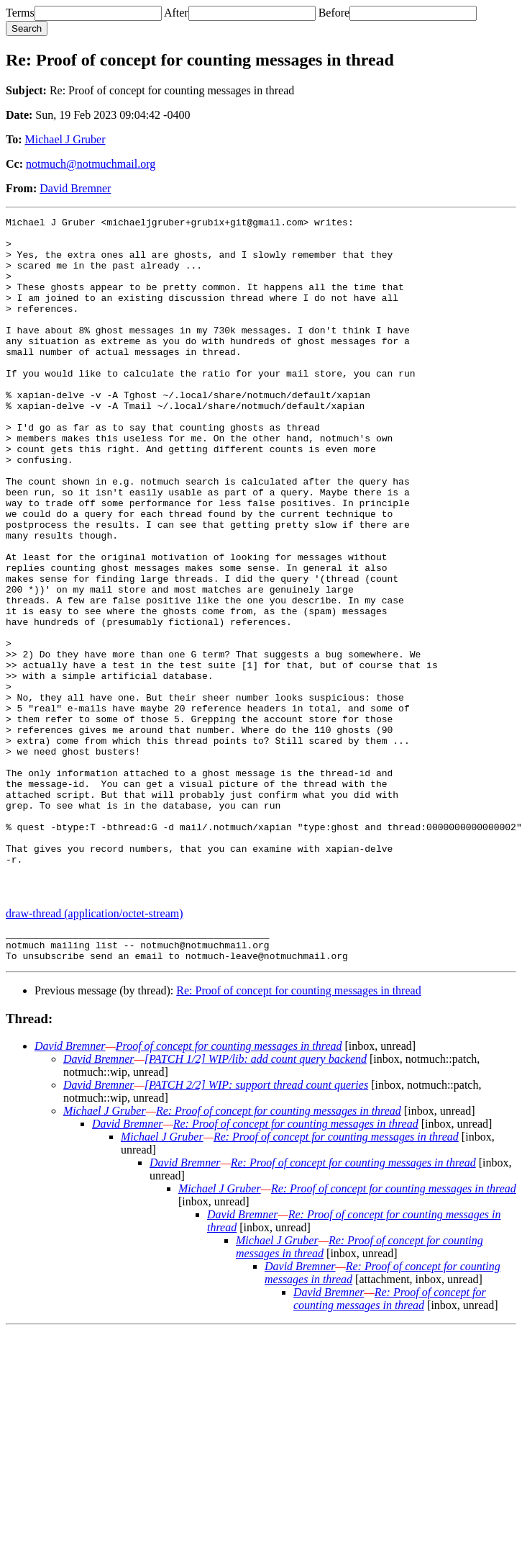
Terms (20, 12)
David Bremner (75, 188)
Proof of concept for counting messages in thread (229, 1188)
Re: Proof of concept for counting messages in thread (298, 1133)
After (176, 12)
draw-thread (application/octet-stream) (94, 1049)
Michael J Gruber (65, 139)
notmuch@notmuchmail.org (90, 164)
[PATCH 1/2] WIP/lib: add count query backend (256, 1201)
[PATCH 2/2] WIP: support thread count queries (256, 1227)
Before (334, 12)
